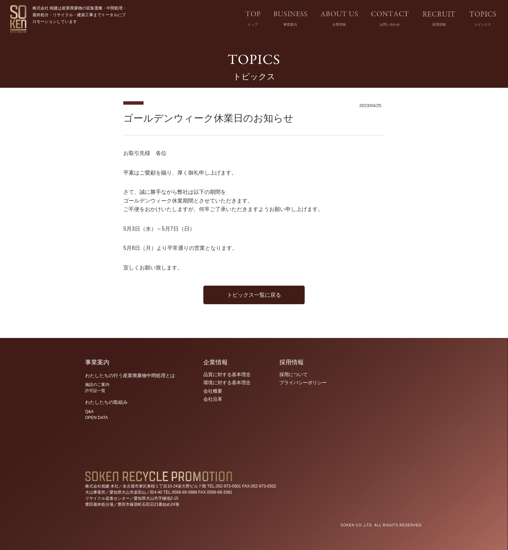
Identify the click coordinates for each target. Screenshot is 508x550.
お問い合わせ (390, 24)
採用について (293, 374)
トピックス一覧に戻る (254, 295)
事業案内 (290, 24)
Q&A (89, 411)
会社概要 (212, 391)
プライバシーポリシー (303, 382)
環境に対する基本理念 (227, 382)
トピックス (482, 24)
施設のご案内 (97, 384)
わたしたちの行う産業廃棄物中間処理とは (130, 375)
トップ (253, 24)
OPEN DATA (96, 417)
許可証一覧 (95, 390)
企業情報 (339, 24)
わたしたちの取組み (106, 402)
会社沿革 (212, 399)
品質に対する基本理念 (227, 374)
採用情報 (439, 24)
